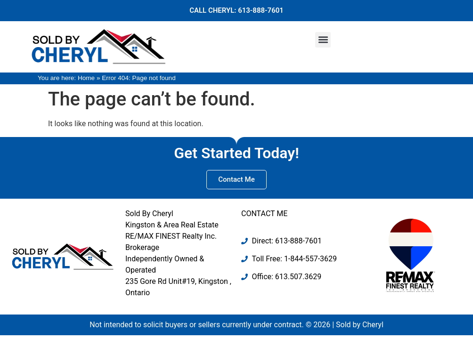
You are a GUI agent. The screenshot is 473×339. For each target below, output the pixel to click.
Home (86, 77)
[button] (323, 40)
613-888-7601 (261, 10)
